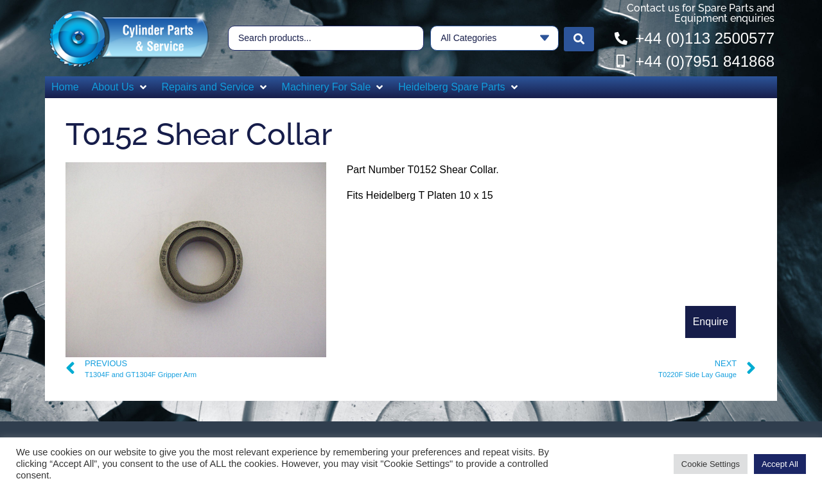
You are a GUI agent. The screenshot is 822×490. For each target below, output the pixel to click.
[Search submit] (579, 38)
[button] (120, 87)
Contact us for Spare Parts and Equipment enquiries (700, 13)
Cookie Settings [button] (710, 464)
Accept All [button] (780, 464)
